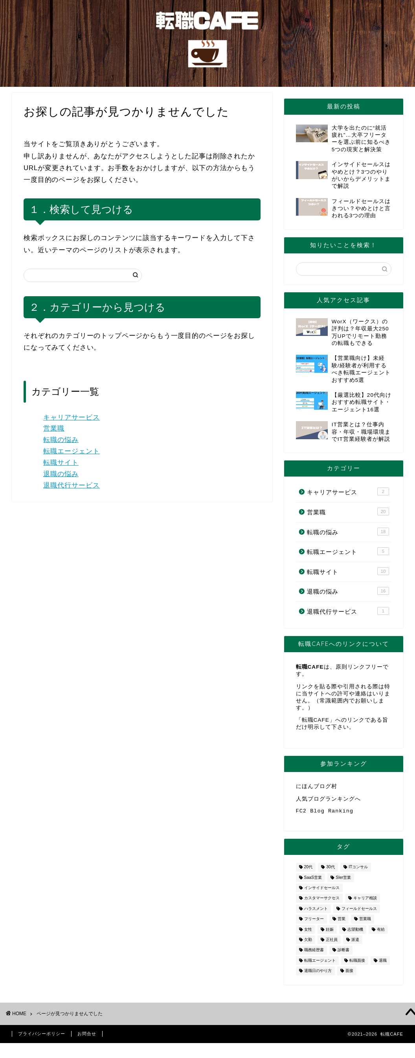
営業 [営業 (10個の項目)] (341, 922)
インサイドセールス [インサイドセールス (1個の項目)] (322, 891)
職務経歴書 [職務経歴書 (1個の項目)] (314, 953)
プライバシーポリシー (41, 1036)
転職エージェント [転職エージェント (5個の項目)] (320, 963)
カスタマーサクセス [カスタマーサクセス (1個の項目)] (322, 901)
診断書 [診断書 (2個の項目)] (343, 953)
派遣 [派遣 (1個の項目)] (355, 943)
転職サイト (61, 462)
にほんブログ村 (316, 786)
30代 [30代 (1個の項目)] (330, 870)
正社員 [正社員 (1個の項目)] (332, 943)
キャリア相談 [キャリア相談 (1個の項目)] (365, 901)
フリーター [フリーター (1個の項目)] (314, 922)
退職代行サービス (71, 485)
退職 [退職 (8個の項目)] (383, 963)
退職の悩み (61, 474)
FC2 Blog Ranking (325, 813)
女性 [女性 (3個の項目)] (308, 932)
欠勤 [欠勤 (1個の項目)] (308, 943)
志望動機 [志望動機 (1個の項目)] (355, 932)
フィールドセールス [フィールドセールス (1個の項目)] (359, 911)
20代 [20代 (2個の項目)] (308, 870)
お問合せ (86, 1036)
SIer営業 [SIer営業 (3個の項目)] (343, 880)
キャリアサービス (71, 417)
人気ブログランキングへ (328, 800)
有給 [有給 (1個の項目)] (381, 932)
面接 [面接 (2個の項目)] (349, 974)
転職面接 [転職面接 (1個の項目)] (357, 963)
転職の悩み (61, 440)
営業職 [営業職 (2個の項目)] (365, 922)
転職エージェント (71, 451)
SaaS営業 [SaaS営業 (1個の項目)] (313, 880)
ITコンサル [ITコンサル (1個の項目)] (358, 870)
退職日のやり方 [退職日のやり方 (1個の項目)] (318, 974)
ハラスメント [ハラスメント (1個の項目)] (316, 911)
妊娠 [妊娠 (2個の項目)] (330, 932)
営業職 (53, 428)
